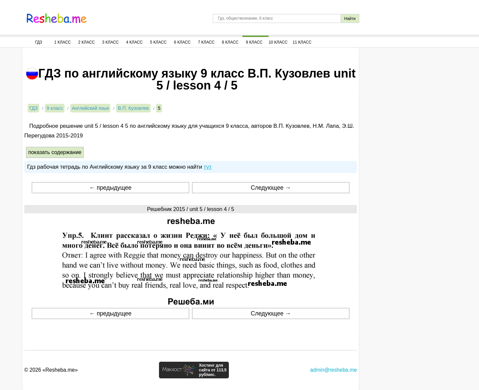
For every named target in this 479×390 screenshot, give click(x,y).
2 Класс (86, 42)
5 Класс (158, 42)
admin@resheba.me (333, 370)
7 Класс (206, 42)
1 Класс (62, 42)
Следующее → (271, 187)
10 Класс (278, 42)
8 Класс (230, 42)
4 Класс (134, 42)
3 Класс (110, 42)
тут (208, 167)
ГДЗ (38, 42)
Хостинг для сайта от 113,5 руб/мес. (213, 370)
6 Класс (182, 42)
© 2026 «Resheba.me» (51, 370)
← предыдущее (110, 187)
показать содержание (54, 152)
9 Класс (254, 42)
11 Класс (302, 42)
